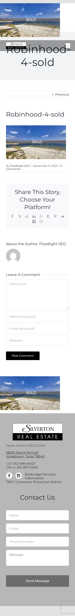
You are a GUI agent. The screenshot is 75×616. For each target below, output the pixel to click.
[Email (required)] (37, 328)
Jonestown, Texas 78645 (25, 456)
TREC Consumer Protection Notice (33, 482)
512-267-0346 (27, 467)
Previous (62, 94)
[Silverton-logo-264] (16, 44)
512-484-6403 (24, 463)
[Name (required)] (37, 316)
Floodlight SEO (20, 165)
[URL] (37, 340)
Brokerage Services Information (40, 476)
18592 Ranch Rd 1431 (22, 452)
